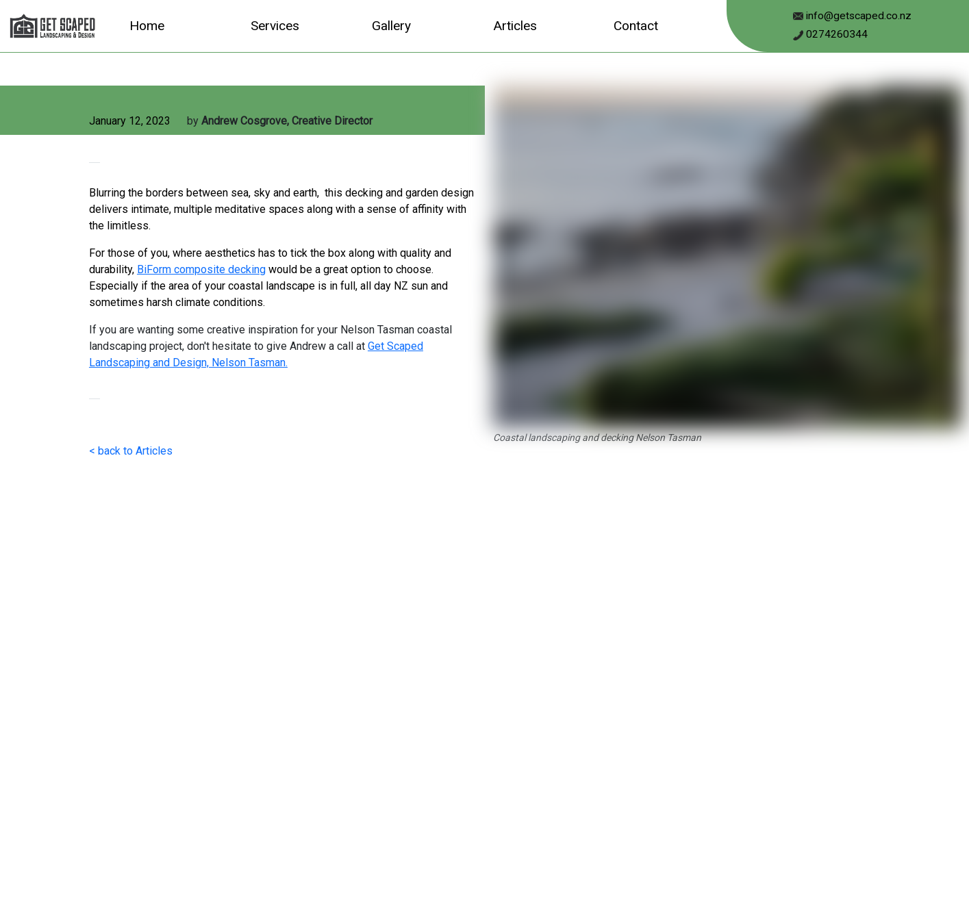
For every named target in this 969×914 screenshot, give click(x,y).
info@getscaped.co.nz (857, 16)
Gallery (391, 26)
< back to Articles (131, 450)
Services (275, 26)
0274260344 (835, 34)
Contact (636, 26)
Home (146, 26)
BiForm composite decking (201, 269)
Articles (515, 26)
